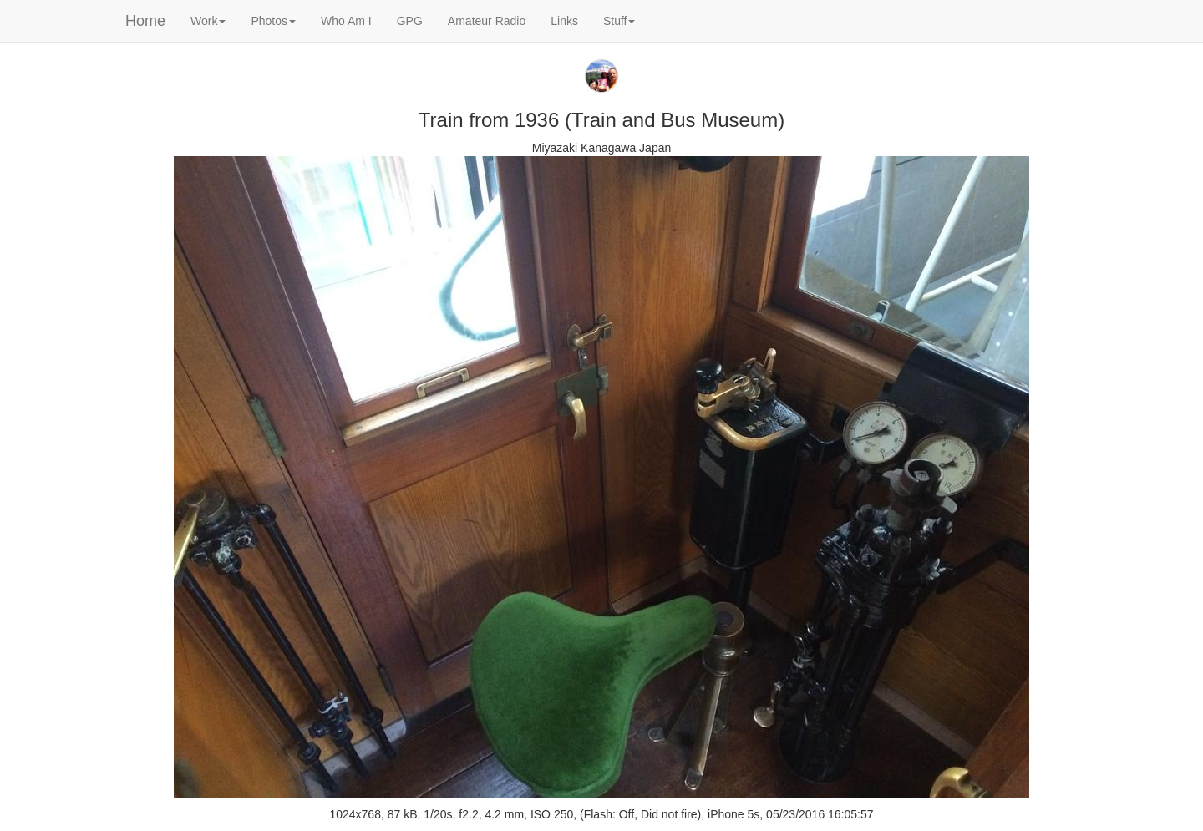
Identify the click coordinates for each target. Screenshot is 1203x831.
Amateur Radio (486, 21)
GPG (410, 21)
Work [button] (208, 21)
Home (145, 21)
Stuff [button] (619, 21)
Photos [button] (273, 21)
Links (564, 21)
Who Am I (346, 21)
